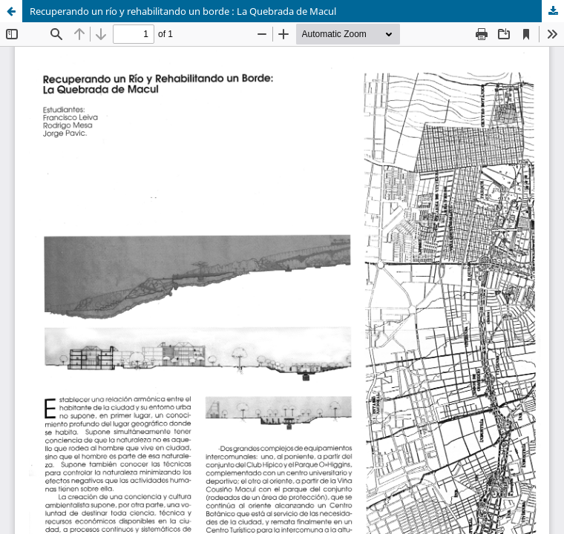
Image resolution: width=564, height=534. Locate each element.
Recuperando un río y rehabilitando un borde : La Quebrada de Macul (183, 11)
